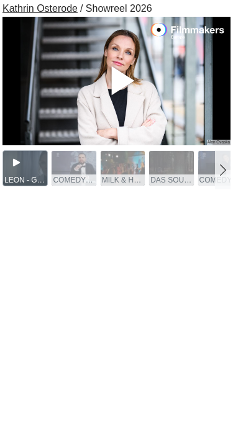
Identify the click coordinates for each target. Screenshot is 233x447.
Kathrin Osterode (40, 8)
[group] (25, 168)
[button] (223, 169)
